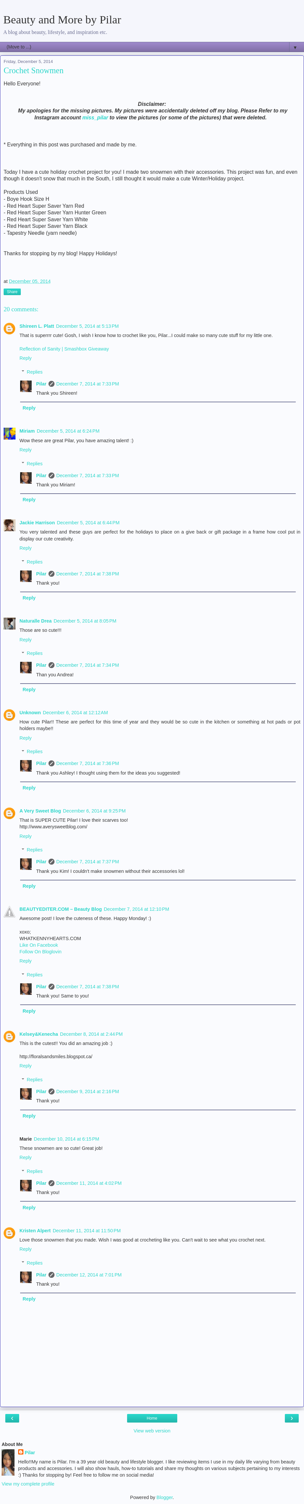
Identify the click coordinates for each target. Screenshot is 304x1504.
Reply (25, 358)
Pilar (41, 383)
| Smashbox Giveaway (85, 349)
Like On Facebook (38, 945)
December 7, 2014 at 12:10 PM (136, 909)
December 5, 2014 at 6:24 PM (68, 431)
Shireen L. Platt (36, 326)
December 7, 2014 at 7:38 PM (87, 573)
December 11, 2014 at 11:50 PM (87, 1230)
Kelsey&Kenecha (38, 1034)
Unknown (30, 712)
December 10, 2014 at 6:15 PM (66, 1139)
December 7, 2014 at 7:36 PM (87, 763)
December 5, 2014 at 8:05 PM (85, 621)
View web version (152, 1430)
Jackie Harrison (37, 522)
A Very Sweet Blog (40, 810)
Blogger (164, 1497)
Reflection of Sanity (40, 349)
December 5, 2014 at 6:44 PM (88, 522)
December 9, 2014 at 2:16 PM (87, 1091)
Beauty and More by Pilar (62, 19)
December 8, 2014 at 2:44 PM (91, 1034)
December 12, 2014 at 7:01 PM (89, 1274)
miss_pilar (95, 117)
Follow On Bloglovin (40, 951)
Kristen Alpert (35, 1230)
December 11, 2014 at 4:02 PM (89, 1183)
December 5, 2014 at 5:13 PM (87, 326)
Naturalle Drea (35, 621)
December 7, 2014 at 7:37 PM (87, 861)
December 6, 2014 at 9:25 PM (94, 810)
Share (12, 292)
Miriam (27, 431)
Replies (35, 372)
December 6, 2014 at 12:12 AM (75, 712)
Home (152, 1418)
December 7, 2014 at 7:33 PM (87, 383)
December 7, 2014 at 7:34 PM (87, 665)
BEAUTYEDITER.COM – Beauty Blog (60, 909)
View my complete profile (28, 1484)
